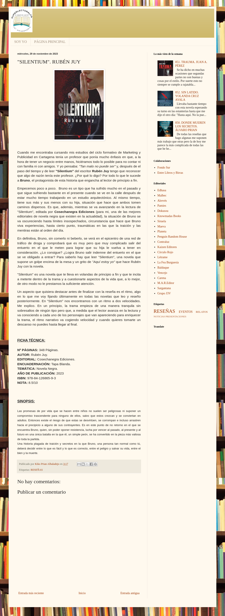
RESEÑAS (37, 469)
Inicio (82, 593)
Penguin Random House (172, 236)
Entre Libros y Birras (170, 172)
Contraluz (163, 241)
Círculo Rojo (165, 252)
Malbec (162, 195)
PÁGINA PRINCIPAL (50, 42)
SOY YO (20, 42)
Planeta (162, 231)
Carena (162, 278)
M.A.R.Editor (166, 283)
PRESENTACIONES (176, 316)
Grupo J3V (164, 293)
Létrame (163, 257)
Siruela (162, 221)
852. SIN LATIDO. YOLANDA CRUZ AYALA (187, 96)
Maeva (162, 226)
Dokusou (163, 210)
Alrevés (162, 200)
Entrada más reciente (31, 593)
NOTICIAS (159, 316)
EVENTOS (186, 311)
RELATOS (202, 311)
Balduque (163, 267)
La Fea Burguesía (168, 262)
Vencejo (162, 272)
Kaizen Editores (167, 247)
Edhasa (162, 190)
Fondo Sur (164, 167)
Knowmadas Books (169, 216)
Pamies (162, 205)
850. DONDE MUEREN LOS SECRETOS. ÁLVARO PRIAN (190, 126)
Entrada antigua (130, 593)
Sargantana (164, 288)
